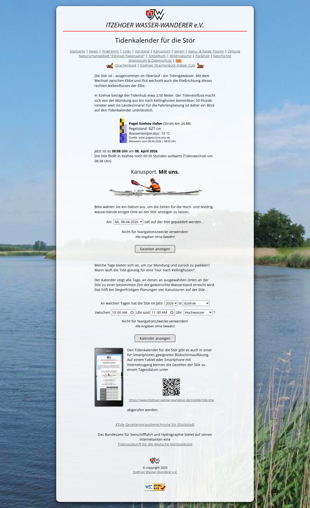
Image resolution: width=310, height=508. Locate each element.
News (93, 51)
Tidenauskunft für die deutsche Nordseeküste (155, 444)
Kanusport (161, 51)
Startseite (77, 51)
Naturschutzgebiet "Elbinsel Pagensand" (112, 56)
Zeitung (234, 51)
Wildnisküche (181, 56)
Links (127, 51)
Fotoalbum (157, 56)
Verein (179, 51)
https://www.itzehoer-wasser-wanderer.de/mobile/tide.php (171, 400)
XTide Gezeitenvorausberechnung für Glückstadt (155, 424)
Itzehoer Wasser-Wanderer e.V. (155, 472)
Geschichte (222, 56)
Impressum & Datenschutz (150, 60)
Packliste (202, 56)
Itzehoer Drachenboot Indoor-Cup (167, 65)
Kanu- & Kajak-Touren (206, 51)
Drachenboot (125, 65)
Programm (110, 51)
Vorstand (142, 51)
